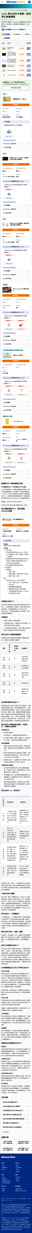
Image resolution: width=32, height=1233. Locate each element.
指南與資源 (19, 1189)
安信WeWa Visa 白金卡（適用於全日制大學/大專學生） (19, 158)
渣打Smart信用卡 (18, 355)
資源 (3, 1169)
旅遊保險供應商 (6, 1181)
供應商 (17, 1171)
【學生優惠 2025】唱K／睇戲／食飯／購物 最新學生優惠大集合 (23, 1151)
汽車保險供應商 (6, 1183)
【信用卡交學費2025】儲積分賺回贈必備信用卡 (7, 1143)
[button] (16, 30)
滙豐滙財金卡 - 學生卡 (19, 99)
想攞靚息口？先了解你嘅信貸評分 (14, 82)
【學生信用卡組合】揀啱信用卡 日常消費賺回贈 (24, 1143)
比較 (3, 1166)
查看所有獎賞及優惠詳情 (9, 140)
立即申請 (21, 48)
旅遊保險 (4, 1179)
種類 (17, 1166)
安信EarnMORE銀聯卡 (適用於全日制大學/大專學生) (19, 224)
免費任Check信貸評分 (21, 1191)
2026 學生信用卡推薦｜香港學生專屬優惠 (18, 10)
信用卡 (5, 10)
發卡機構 (18, 1167)
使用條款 (14, 1229)
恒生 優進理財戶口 (18, 519)
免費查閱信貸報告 (16, 88)
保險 (3, 1177)
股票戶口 (18, 1177)
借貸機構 (4, 1167)
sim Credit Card (18, 421)
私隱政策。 (19, 1229)
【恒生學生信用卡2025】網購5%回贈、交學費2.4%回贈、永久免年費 (7, 1151)
